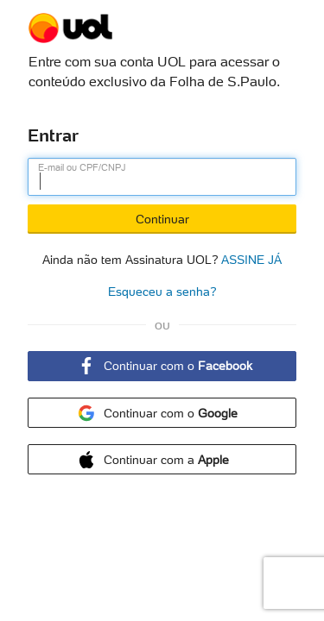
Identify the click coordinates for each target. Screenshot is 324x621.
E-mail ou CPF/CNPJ (82, 167)
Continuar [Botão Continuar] (162, 219)
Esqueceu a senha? (162, 291)
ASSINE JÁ (251, 258)
